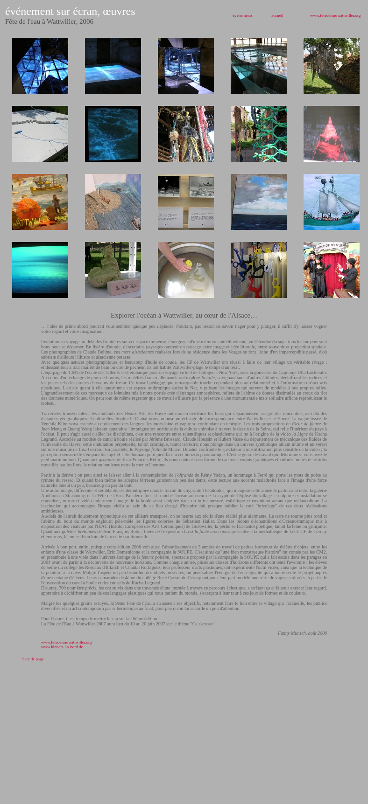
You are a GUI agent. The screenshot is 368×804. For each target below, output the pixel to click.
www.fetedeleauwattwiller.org (335, 15)
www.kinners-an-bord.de (62, 647)
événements (242, 15)
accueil (277, 15)
